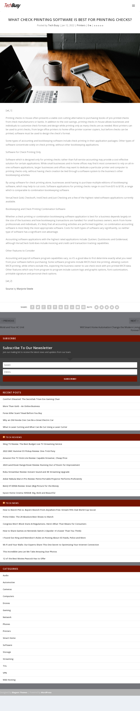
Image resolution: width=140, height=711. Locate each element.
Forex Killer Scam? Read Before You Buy (22, 413)
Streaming (8, 659)
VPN (5, 672)
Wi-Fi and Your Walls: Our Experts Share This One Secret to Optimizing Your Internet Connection (51, 544)
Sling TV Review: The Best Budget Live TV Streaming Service (32, 444)
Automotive (9, 582)
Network (7, 617)
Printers (81, 25)
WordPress (46, 692)
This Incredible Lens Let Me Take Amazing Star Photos (30, 551)
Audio (6, 575)
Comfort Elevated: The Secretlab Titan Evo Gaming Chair (31, 399)
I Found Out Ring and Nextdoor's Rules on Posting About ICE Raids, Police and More (44, 537)
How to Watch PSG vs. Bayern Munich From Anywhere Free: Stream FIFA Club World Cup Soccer (49, 510)
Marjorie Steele (25, 288)
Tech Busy (53, 25)
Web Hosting (9, 679)
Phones (6, 624)
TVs (5, 666)
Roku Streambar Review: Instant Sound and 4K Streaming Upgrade (36, 472)
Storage (7, 652)
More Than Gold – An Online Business (21, 406)
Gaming (7, 610)
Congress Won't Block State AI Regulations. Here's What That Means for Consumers (44, 524)
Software (7, 645)
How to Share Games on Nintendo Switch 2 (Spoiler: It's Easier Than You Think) (42, 530)
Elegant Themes (19, 692)
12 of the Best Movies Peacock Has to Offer (24, 558)
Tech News (12, 503)
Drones (6, 603)
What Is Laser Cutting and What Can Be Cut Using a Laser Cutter (35, 427)
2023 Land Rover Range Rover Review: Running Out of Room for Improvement (41, 465)
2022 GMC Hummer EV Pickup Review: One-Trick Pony (29, 451)
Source (9, 288)
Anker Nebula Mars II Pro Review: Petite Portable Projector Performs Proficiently (42, 478)
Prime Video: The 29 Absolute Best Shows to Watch (28, 516)
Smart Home (9, 638)
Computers (8, 596)
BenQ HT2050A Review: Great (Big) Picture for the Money (31, 486)
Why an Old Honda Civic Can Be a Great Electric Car (28, 420)
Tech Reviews (14, 437)
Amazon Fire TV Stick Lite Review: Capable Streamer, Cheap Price (35, 458)
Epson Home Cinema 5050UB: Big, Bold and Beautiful (29, 493)
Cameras (7, 589)
